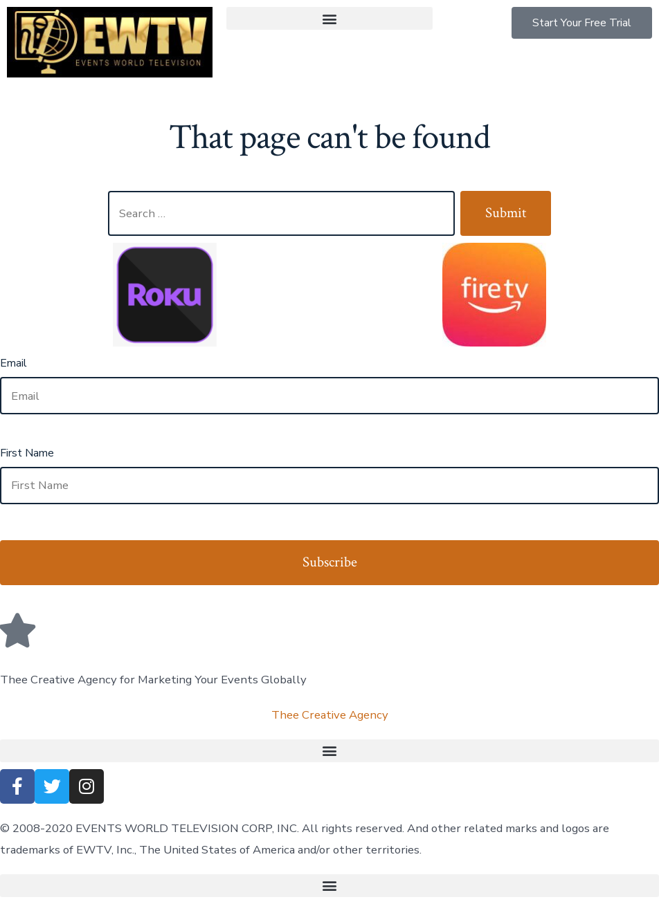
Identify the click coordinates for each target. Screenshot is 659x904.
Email (13, 363)
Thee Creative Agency (329, 715)
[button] (329, 18)
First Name (27, 453)
